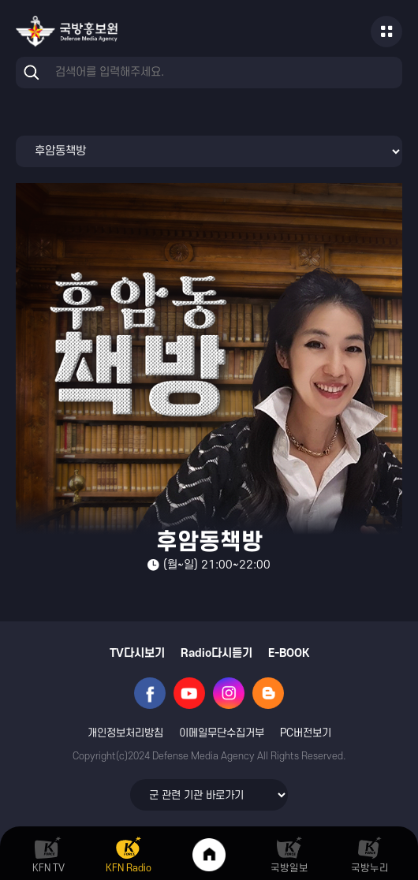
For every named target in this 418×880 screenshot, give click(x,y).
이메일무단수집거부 (221, 733)
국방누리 (370, 868)
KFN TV (48, 868)
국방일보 (289, 868)
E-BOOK (288, 653)
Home (209, 854)
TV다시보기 (137, 653)
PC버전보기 (305, 733)
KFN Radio (128, 868)
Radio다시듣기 (216, 653)
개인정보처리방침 (125, 733)
